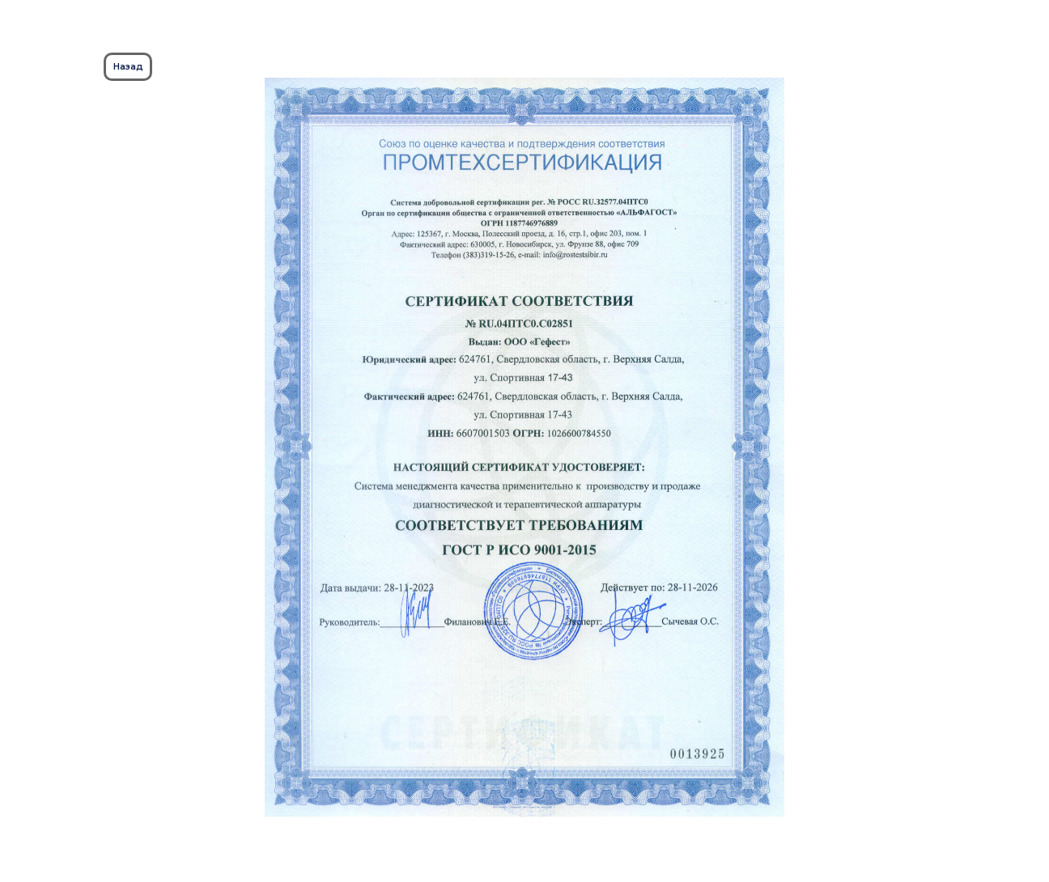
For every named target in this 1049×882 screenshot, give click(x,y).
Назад (128, 66)
